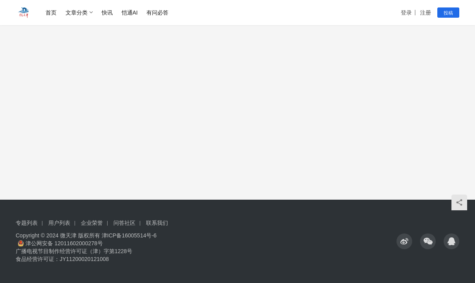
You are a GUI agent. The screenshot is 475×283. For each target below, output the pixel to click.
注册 (425, 12)
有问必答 (157, 12)
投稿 (448, 13)
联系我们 (157, 223)
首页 (51, 12)
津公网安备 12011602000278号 (60, 243)
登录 (406, 12)
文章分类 (77, 12)
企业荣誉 (92, 223)
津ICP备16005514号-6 (128, 235)
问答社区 (124, 223)
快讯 (107, 12)
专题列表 (27, 223)
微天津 (68, 235)
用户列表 (59, 223)
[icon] (404, 241)
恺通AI (130, 12)
